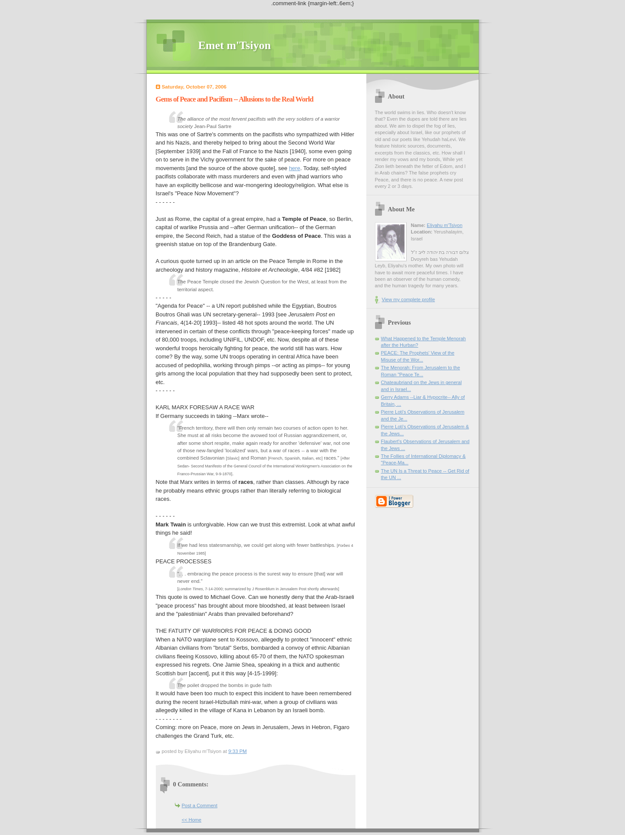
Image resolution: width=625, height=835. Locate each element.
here (294, 168)
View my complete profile (408, 299)
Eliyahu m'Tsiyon (444, 225)
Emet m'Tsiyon (234, 45)
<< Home (191, 819)
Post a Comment (199, 805)
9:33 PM (237, 751)
